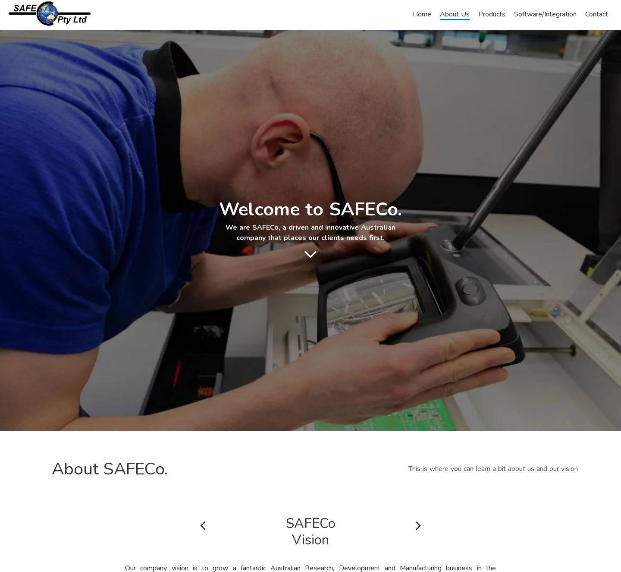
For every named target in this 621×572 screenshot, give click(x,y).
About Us (455, 14)
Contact (596, 14)
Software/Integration (545, 14)
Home (422, 14)
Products (491, 14)
